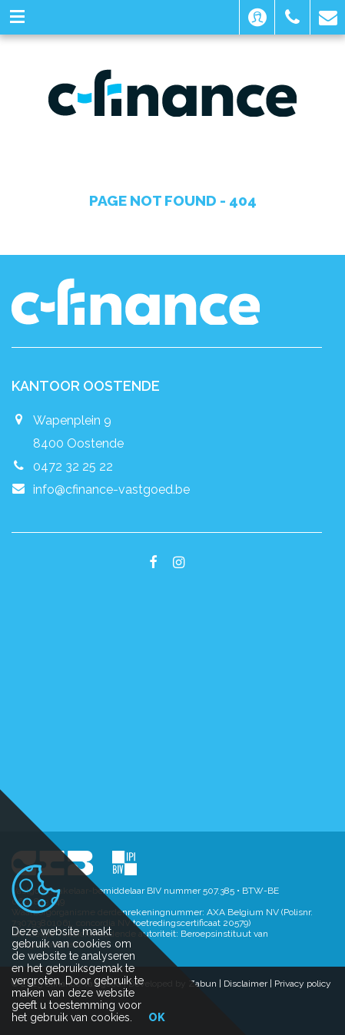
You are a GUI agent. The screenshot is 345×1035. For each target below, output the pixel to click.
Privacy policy (302, 983)
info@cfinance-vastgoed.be (111, 489)
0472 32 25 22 (73, 466)
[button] (257, 17)
